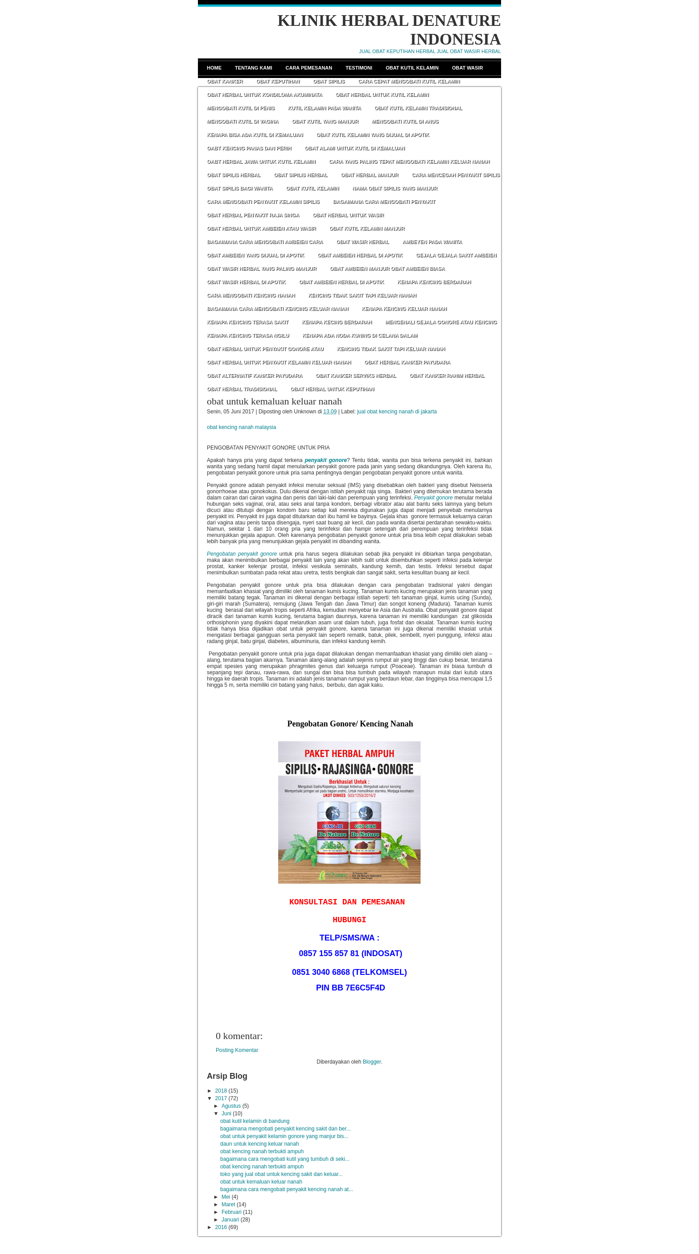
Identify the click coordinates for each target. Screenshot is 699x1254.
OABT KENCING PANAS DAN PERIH (249, 148)
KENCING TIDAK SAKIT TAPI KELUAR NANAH (362, 295)
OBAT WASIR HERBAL (362, 241)
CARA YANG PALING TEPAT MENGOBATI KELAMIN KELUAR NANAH (409, 161)
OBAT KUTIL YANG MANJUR (325, 121)
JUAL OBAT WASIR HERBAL (469, 51)
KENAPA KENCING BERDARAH (434, 282)
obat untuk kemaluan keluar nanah (274, 401)
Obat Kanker (225, 81)
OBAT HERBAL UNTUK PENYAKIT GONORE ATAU (265, 348)
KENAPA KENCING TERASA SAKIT (247, 322)
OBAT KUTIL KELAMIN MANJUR (367, 228)
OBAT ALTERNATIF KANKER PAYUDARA (254, 375)
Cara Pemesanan (309, 67)
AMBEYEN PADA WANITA (432, 241)
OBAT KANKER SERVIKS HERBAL (356, 375)
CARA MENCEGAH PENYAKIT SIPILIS (456, 174)
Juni (226, 1113)
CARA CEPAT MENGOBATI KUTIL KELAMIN (409, 81)
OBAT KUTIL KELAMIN (312, 188)
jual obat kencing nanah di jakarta (397, 411)
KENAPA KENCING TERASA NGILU (248, 335)
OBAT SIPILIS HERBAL (233, 174)
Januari (230, 1220)
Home (214, 67)
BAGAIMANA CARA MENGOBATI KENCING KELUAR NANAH (277, 308)
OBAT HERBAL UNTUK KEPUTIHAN (332, 389)
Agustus (231, 1106)
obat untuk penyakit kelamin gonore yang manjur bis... (284, 1136)
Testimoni (358, 67)
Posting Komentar (237, 1050)
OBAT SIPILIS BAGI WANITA (239, 188)
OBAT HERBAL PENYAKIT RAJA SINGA (253, 215)
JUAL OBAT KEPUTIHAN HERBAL (397, 51)
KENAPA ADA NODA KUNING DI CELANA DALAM (359, 335)
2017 (221, 1098)
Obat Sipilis (329, 81)
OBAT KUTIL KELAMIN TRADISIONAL (418, 108)
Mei (226, 1197)
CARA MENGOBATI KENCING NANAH (251, 295)
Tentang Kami (253, 67)
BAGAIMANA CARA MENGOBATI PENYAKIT (384, 201)
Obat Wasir (467, 67)
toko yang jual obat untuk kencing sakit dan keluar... (281, 1174)
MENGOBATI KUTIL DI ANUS (405, 121)
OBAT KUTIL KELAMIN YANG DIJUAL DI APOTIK (373, 134)
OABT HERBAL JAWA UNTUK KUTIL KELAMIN (261, 161)
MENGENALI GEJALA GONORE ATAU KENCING (441, 322)
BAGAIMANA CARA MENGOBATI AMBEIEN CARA (265, 241)
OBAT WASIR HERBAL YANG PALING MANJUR (262, 268)
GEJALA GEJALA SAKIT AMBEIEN (456, 255)
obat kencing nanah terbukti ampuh (262, 1151)
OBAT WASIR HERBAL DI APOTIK (246, 282)
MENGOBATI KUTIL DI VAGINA (243, 121)
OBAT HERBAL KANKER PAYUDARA (407, 362)
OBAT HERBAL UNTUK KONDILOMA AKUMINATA (264, 94)
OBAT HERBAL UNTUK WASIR (348, 215)
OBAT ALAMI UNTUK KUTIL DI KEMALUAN (354, 148)
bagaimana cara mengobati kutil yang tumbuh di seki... (285, 1159)
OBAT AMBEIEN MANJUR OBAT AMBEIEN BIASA (387, 268)
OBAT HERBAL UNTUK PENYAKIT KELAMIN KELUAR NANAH (279, 362)
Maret (228, 1204)
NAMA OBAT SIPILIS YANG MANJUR (394, 188)
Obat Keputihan (278, 81)
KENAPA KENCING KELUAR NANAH (404, 308)
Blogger (372, 1062)
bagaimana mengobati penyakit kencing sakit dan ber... (285, 1129)
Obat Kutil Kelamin (412, 67)
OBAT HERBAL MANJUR (369, 174)
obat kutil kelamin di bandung (254, 1121)
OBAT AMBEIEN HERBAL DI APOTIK (360, 255)
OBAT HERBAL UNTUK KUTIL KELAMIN (382, 94)
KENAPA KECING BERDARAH (337, 322)
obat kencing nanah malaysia (241, 427)
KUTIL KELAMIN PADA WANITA (324, 108)
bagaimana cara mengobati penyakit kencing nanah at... (286, 1189)
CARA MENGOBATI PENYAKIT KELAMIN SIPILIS (263, 201)
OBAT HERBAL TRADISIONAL (242, 389)
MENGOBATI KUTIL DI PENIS (241, 108)
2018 (221, 1091)
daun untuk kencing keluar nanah (259, 1144)
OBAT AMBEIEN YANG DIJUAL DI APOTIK (255, 255)
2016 (221, 1227)
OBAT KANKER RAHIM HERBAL (447, 375)
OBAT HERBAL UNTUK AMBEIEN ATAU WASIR (261, 228)
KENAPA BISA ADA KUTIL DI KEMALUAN (255, 134)
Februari (232, 1212)
